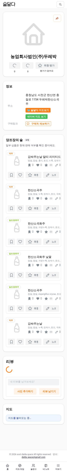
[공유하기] (57, 18)
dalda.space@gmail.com (33, 457)
